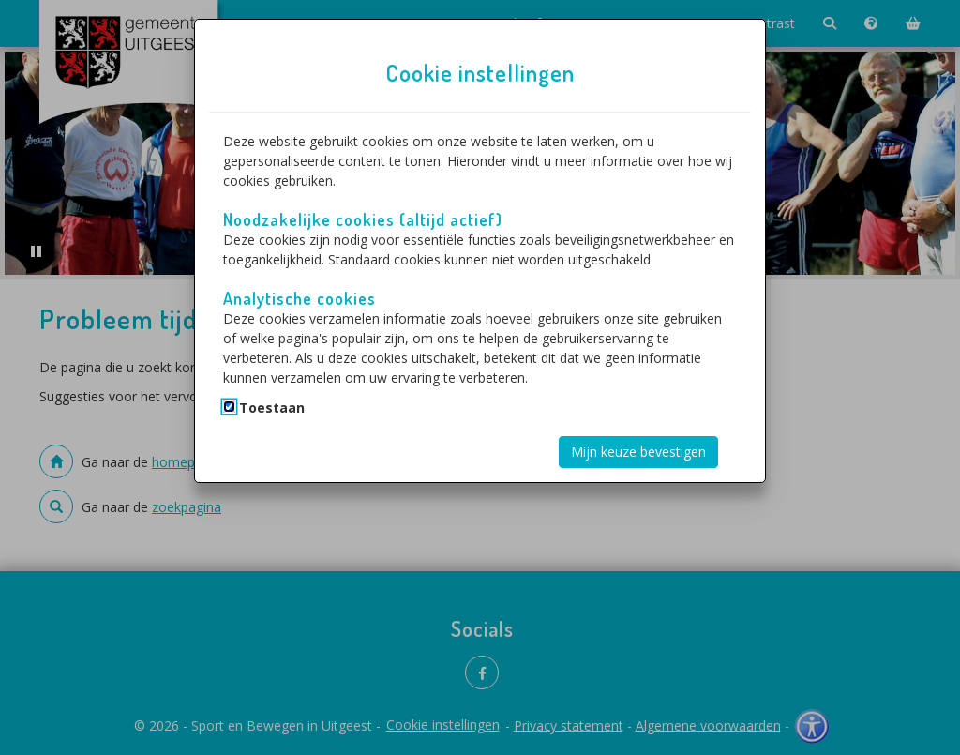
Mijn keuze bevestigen (638, 452)
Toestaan (272, 407)
